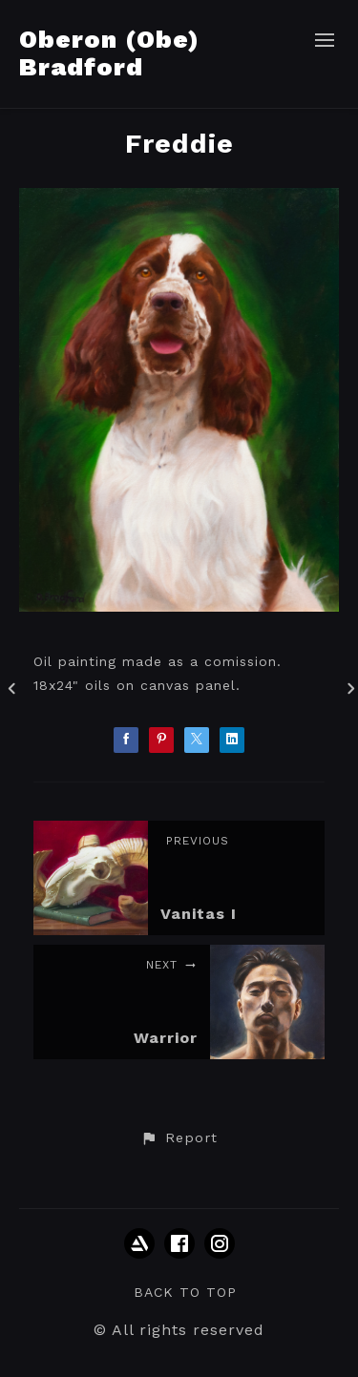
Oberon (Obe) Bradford (109, 53)
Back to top (185, 1292)
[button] (178, 1138)
